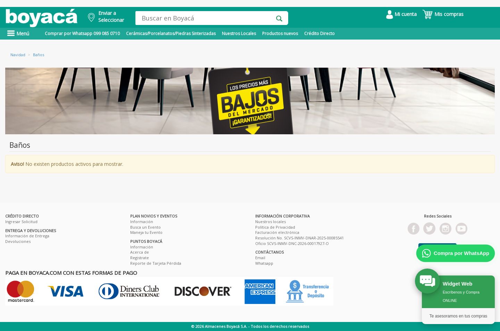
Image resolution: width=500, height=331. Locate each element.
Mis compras (443, 14)
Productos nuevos (280, 33)
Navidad (17, 54)
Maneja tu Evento (146, 232)
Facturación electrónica (277, 232)
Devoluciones (18, 241)
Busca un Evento (145, 227)
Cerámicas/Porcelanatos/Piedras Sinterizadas (171, 33)
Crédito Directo (319, 33)
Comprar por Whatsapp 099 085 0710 (82, 33)
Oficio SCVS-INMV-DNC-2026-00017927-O (292, 243)
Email (260, 257)
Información (141, 221)
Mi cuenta (401, 14)
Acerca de (139, 252)
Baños (38, 54)
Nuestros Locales (239, 33)
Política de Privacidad (275, 227)
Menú (18, 33)
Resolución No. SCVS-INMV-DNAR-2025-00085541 (299, 237)
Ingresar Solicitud (21, 221)
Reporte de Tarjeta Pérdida (155, 263)
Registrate (139, 257)
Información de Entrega (27, 235)
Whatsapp (264, 263)
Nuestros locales (270, 221)
